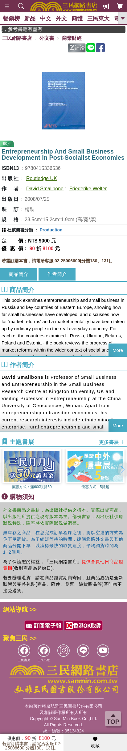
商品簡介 (18, 274)
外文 (61, 18)
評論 (77, 47)
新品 (29, 18)
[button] (122, 469)
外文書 (46, 38)
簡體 (77, 18)
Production (51, 229)
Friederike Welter (88, 188)
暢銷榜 (11, 18)
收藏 (95, 742)
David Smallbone (44, 188)
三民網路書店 (17, 38)
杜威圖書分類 (20, 229)
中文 (45, 18)
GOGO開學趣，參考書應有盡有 (27, 29)
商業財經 (72, 38)
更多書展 (112, 442)
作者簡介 (57, 274)
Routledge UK (41, 178)
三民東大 (98, 18)
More (118, 350)
